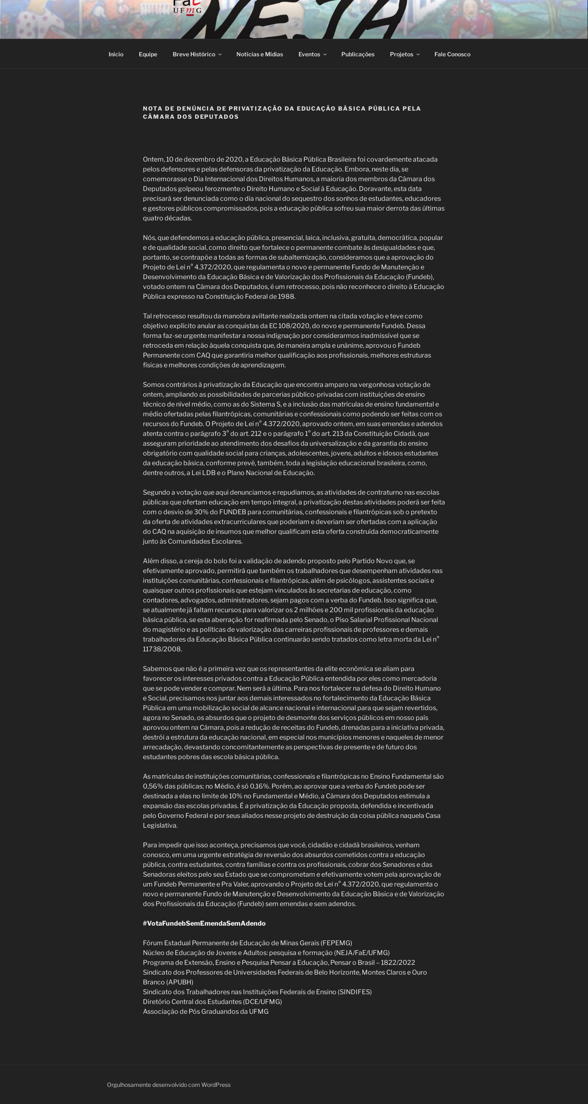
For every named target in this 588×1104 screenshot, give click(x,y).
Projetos (405, 54)
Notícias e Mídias (259, 54)
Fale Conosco (452, 54)
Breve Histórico (198, 54)
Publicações (357, 54)
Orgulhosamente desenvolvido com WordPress (169, 1084)
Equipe (148, 54)
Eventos (313, 54)
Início (116, 54)
